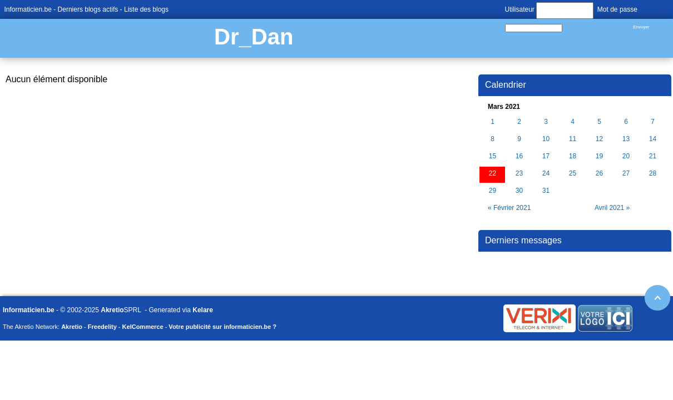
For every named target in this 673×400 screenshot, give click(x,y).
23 (519, 173)
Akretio (112, 310)
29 (492, 190)
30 (519, 190)
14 (652, 139)
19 (599, 156)
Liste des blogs (146, 9)
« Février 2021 (509, 208)
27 (626, 173)
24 (546, 173)
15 (492, 156)
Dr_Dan (253, 36)
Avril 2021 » (612, 208)
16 (519, 156)
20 (626, 156)
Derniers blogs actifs (88, 9)
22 (492, 173)
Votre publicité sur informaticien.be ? (222, 326)
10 (546, 139)
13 (626, 139)
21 (652, 156)
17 (546, 156)
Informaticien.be (28, 9)
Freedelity (102, 326)
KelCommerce (143, 326)
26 (599, 173)
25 (572, 173)
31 (546, 190)
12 (599, 139)
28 (652, 173)
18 (572, 156)
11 (572, 139)
